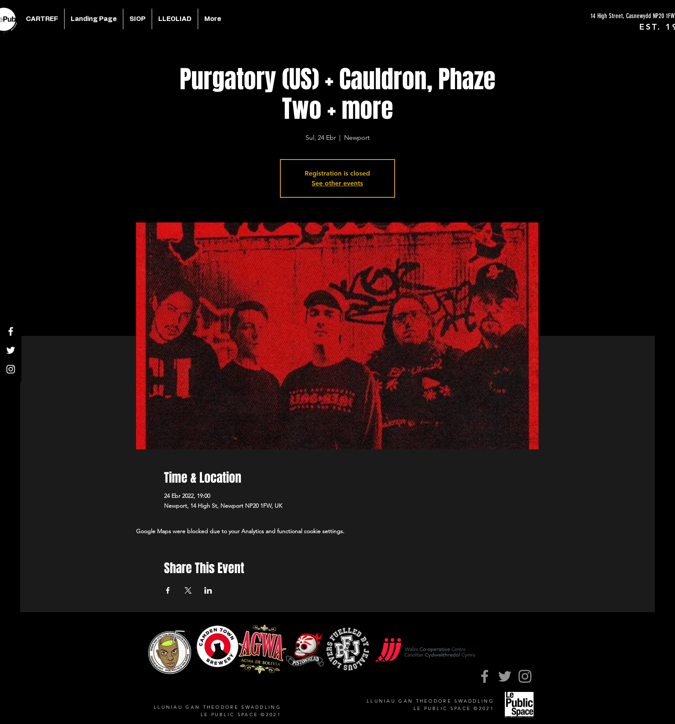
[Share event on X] (188, 590)
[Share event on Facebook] (168, 590)
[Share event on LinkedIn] (208, 590)
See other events (337, 183)
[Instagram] (10, 369)
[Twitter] (10, 350)
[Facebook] (10, 331)
